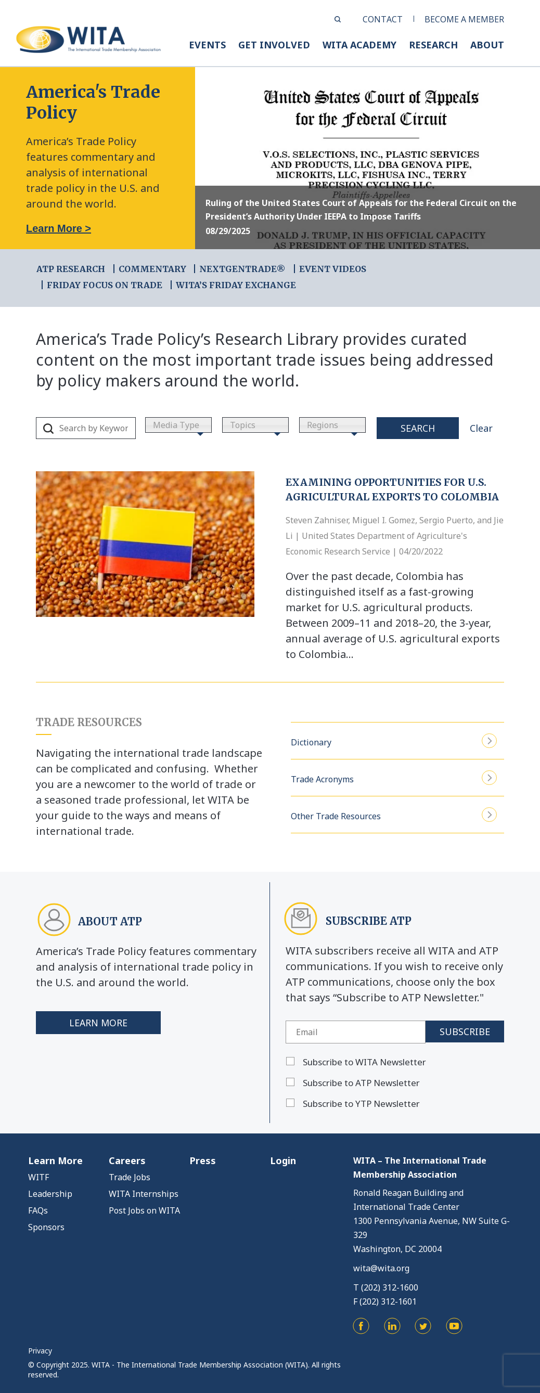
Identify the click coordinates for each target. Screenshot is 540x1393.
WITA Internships (143, 1193)
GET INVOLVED (274, 44)
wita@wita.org (381, 1268)
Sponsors (46, 1227)
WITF (38, 1177)
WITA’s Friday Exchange (236, 285)
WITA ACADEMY (359, 44)
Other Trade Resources (394, 814)
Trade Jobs (129, 1177)
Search (418, 428)
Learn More (98, 1022)
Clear (481, 428)
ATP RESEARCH (70, 269)
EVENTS (207, 44)
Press (202, 1160)
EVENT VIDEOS (332, 269)
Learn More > (58, 228)
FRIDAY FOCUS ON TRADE (104, 285)
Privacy (40, 1351)
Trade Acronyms (394, 777)
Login (283, 1160)
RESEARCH (433, 44)
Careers (127, 1160)
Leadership (50, 1193)
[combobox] (178, 425)
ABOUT (487, 44)
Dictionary (394, 741)
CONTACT (383, 19)
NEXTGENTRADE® (242, 269)
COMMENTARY (152, 269)
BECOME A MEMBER (464, 19)
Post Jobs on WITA (144, 1210)
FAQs (38, 1210)
